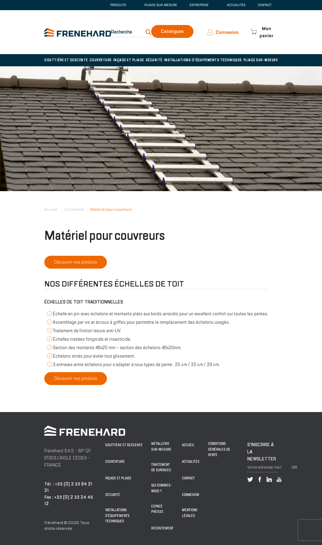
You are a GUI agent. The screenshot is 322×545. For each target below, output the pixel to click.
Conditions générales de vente (219, 449)
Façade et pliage (128, 60)
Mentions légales (190, 512)
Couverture (101, 60)
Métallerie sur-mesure (161, 446)
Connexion (190, 494)
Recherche (121, 32)
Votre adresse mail (264, 467)
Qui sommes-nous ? (161, 488)
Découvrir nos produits (75, 262)
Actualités (236, 5)
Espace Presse (157, 509)
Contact (265, 5)
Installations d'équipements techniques (203, 60)
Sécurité (154, 60)
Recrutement (162, 528)
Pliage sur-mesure (160, 5)
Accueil (51, 209)
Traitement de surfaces (161, 467)
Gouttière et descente (66, 60)
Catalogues (172, 31)
